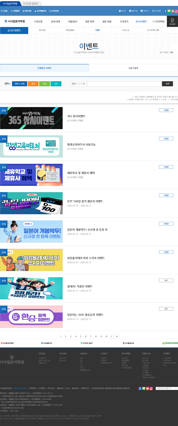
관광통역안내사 (85, 370)
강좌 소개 (62, 361)
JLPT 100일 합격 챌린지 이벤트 (85, 201)
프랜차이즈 (85, 388)
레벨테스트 (42, 363)
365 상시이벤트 (76, 116)
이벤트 (97, 30)
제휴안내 (75, 388)
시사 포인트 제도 (153, 30)
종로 (33, 84)
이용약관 (33, 388)
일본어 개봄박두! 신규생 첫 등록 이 (87, 229)
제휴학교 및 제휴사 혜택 (81, 172)
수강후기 (104, 353)
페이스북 (140, 388)
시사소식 (145, 370)
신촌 (56, 84)
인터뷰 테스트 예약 (169, 363)
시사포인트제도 (127, 368)
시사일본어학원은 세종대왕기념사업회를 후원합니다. (111, 388)
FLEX (82, 368)
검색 (167, 84)
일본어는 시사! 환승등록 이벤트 (85, 314)
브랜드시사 (146, 353)
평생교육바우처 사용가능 (81, 144)
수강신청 (42, 353)
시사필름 (145, 373)
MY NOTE (172, 21)
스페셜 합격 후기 (106, 363)
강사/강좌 (63, 353)
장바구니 (144, 10)
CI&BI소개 (146, 363)
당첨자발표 (133, 68)
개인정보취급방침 (20, 388)
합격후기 (104, 361)
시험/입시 (83, 353)
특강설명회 (70, 30)
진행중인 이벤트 (45, 68)
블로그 (143, 388)
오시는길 (125, 365)
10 (106, 336)
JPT (81, 363)
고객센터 (156, 10)
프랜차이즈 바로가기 (164, 388)
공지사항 (42, 30)
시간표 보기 (42, 358)
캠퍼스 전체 (19, 84)
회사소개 (145, 358)
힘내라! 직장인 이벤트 (80, 286)
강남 (44, 84)
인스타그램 (151, 388)
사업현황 (145, 365)
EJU (81, 361)
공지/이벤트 (14, 30)
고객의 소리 (167, 361)
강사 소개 (62, 358)
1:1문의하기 (167, 358)
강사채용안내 (146, 375)
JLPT (81, 358)
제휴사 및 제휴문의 (148, 377)
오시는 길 (125, 30)
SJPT (81, 365)
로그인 (122, 10)
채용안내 (60, 388)
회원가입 (133, 10)
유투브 (147, 388)
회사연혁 (145, 361)
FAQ (165, 365)
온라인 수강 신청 (44, 361)
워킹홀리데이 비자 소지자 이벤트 (86, 257)
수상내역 (145, 368)
